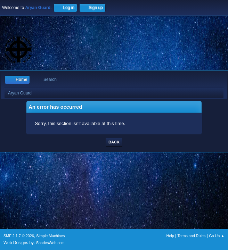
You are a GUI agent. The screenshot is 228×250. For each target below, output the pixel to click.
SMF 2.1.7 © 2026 (18, 236)
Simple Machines (50, 236)
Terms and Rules (192, 236)
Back (114, 142)
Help (170, 236)
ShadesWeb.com (50, 243)
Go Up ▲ (217, 236)
